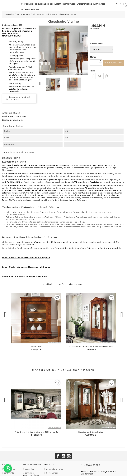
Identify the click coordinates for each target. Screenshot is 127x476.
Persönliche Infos (54, 469)
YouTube (63, 456)
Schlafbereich (42, 4)
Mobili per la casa (17, 116)
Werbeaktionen (84, 4)
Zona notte (8, 473)
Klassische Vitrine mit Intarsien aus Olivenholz (91, 346)
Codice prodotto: (11, 120)
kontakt (35, 10)
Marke (5, 116)
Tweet (99, 76)
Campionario (99, 4)
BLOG (27, 10)
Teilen (93, 76)
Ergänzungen (69, 4)
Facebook (58, 456)
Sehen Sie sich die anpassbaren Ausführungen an (26, 257)
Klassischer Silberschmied (90, 432)
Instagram (69, 456)
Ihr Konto (50, 465)
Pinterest (106, 76)
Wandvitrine (36, 346)
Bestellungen (51, 473)
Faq (22, 10)
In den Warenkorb (113, 63)
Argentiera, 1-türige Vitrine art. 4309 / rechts (36, 432)
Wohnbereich (27, 4)
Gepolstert (55, 4)
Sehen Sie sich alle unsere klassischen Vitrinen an (26, 267)
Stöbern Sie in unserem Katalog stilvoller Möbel (25, 276)
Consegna (29, 469)
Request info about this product (17, 98)
